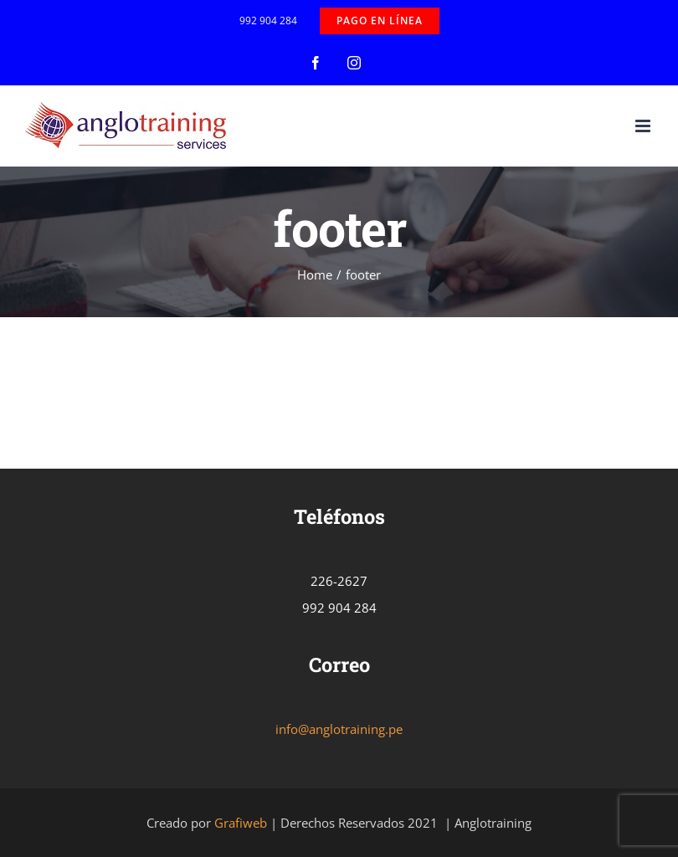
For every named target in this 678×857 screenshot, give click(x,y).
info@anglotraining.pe (339, 729)
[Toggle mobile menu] (644, 126)
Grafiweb (240, 822)
